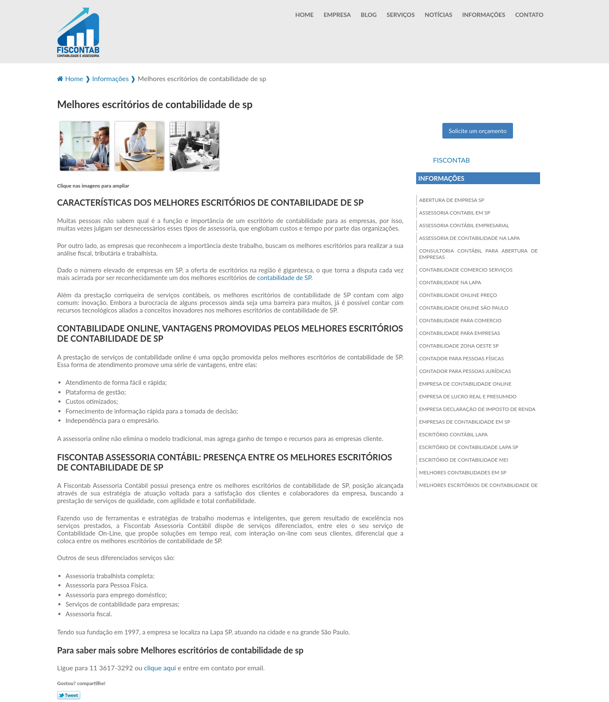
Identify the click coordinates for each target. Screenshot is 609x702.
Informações (483, 14)
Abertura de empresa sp (451, 199)
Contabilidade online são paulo (463, 306)
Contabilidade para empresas (459, 332)
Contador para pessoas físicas (461, 357)
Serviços (400, 14)
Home (304, 14)
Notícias (438, 14)
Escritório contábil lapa (453, 433)
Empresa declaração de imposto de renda (477, 408)
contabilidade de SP (284, 276)
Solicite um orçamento (478, 129)
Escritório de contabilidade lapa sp (468, 446)
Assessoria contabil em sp (454, 211)
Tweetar (68, 694)
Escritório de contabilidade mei (463, 458)
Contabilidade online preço (458, 294)
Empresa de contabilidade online (465, 382)
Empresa (337, 14)
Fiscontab (451, 159)
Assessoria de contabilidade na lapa (469, 237)
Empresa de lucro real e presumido (467, 395)
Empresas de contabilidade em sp (464, 420)
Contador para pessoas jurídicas (465, 370)
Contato (529, 14)
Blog (369, 14)
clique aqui (160, 667)
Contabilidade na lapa (450, 281)
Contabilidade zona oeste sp (459, 344)
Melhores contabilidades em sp (462, 471)
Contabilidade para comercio (460, 319)
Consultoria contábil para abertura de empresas (478, 252)
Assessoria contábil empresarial (464, 224)
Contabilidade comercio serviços (466, 268)
